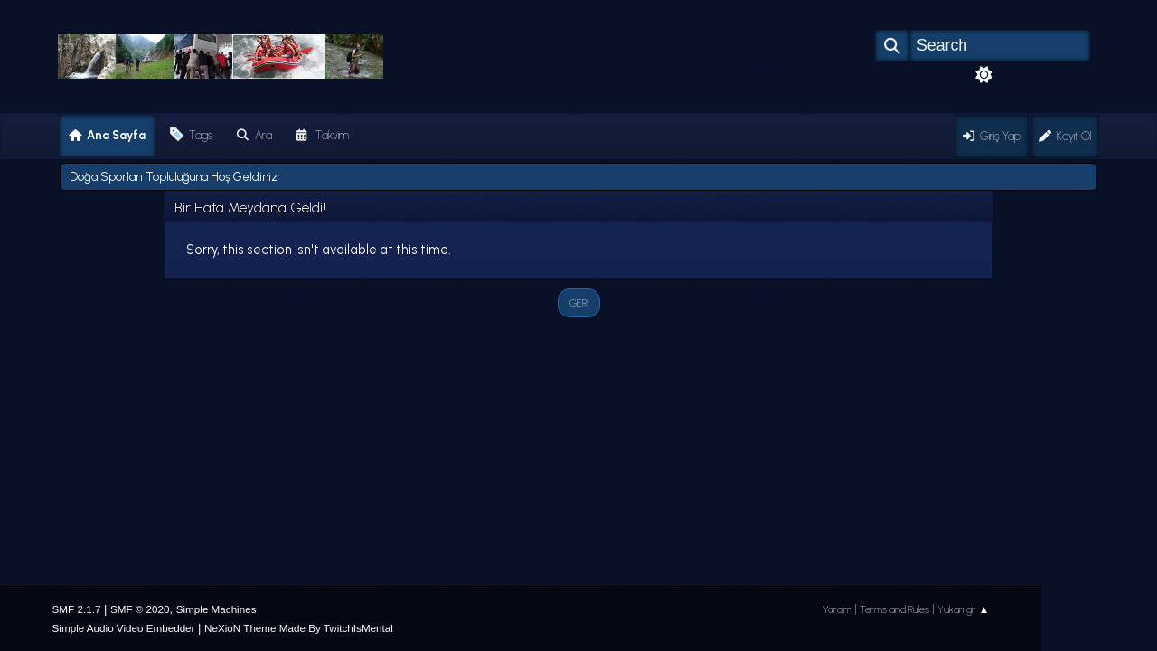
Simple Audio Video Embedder (123, 628)
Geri (578, 303)
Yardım (837, 609)
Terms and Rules (894, 609)
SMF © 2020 (140, 609)
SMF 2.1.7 (76, 609)
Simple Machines (216, 609)
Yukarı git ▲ (963, 609)
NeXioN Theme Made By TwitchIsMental (298, 628)
